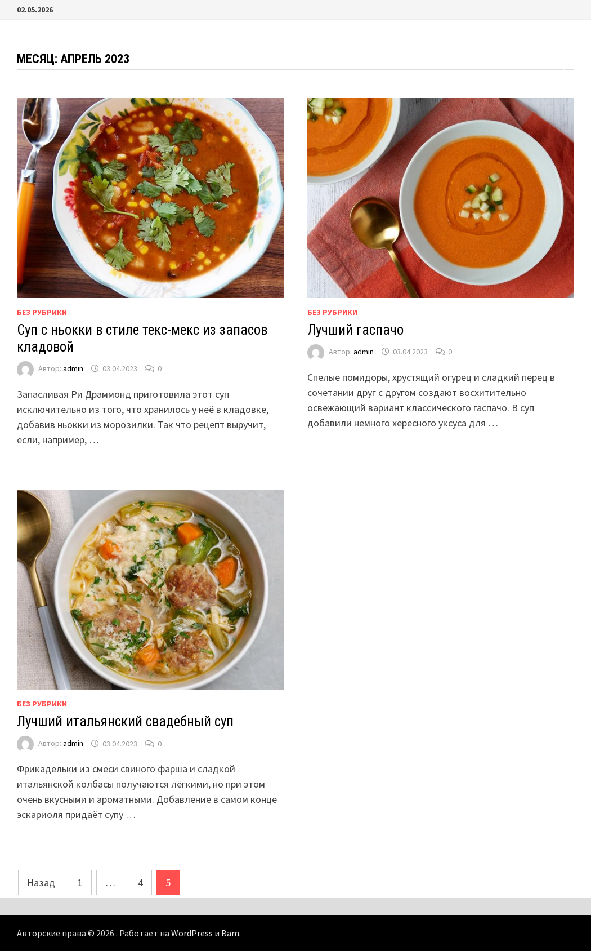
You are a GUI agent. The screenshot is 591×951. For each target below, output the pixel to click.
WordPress (192, 933)
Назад (41, 882)
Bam (230, 933)
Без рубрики (42, 312)
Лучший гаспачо (355, 330)
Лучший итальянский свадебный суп (125, 721)
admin (73, 368)
